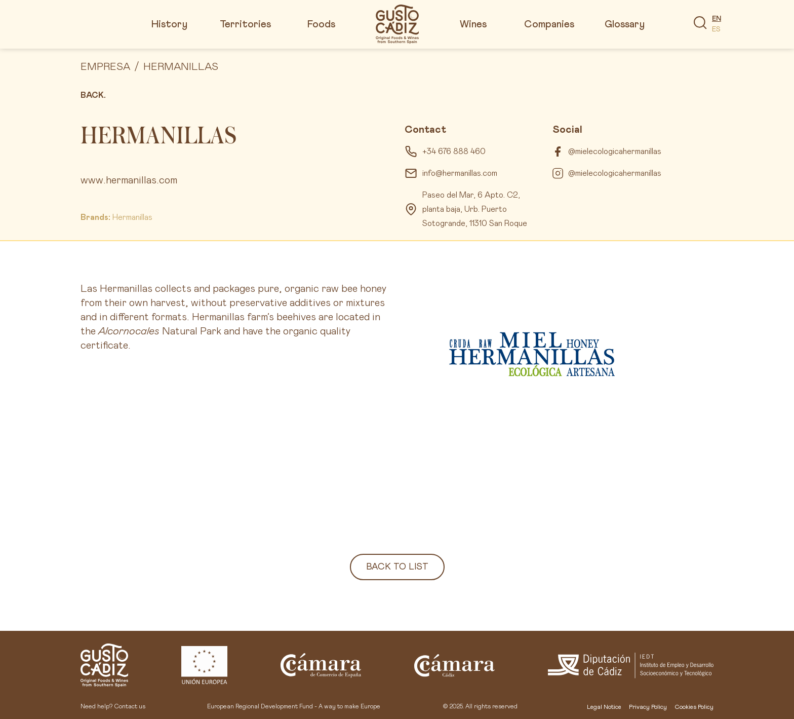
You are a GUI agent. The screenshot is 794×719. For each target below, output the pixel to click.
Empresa (105, 67)
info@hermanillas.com (459, 173)
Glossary (625, 24)
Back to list (397, 567)
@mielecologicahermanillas (614, 151)
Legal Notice (604, 707)
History (169, 24)
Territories (245, 24)
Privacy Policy (648, 707)
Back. (93, 95)
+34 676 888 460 (454, 151)
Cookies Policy (693, 707)
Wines (473, 24)
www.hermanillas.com (129, 180)
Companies (549, 24)
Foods (321, 24)
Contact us (129, 707)
